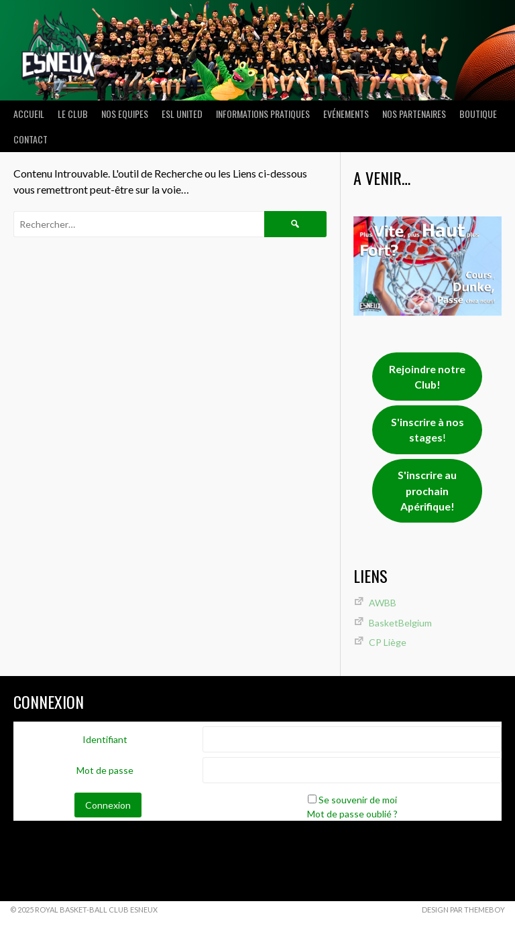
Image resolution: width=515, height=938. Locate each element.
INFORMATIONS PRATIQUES (263, 114)
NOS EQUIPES (124, 114)
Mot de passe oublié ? (352, 813)
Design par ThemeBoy (463, 909)
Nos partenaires (414, 114)
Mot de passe (104, 770)
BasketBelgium (400, 622)
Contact (30, 139)
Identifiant (104, 739)
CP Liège (387, 642)
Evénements (346, 114)
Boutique (478, 114)
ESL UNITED (182, 114)
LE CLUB (73, 114)
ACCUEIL (28, 114)
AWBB (382, 602)
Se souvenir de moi (358, 799)
